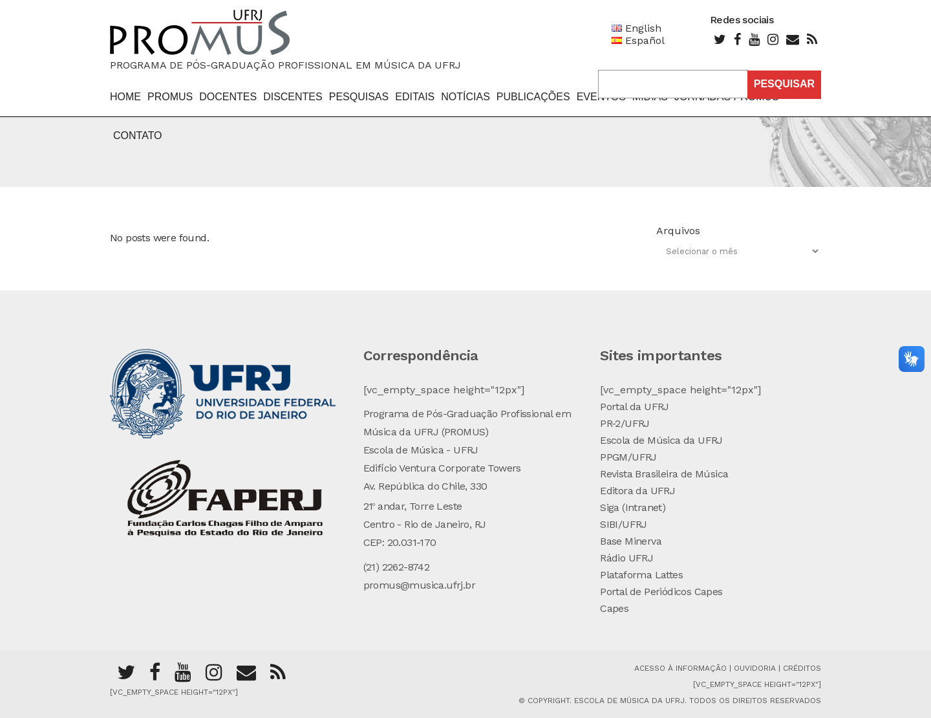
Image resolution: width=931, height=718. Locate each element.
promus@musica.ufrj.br (419, 585)
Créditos (802, 668)
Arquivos (678, 230)
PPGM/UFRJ (628, 457)
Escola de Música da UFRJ (661, 440)
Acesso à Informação (680, 668)
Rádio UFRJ (626, 558)
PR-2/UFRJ (625, 423)
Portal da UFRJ (634, 406)
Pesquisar (784, 83)
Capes (614, 608)
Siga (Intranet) (632, 507)
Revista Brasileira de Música (664, 474)
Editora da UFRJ (637, 490)
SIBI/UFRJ (623, 524)
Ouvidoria (756, 668)
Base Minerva (630, 541)
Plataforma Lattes (641, 575)
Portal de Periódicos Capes (661, 591)
